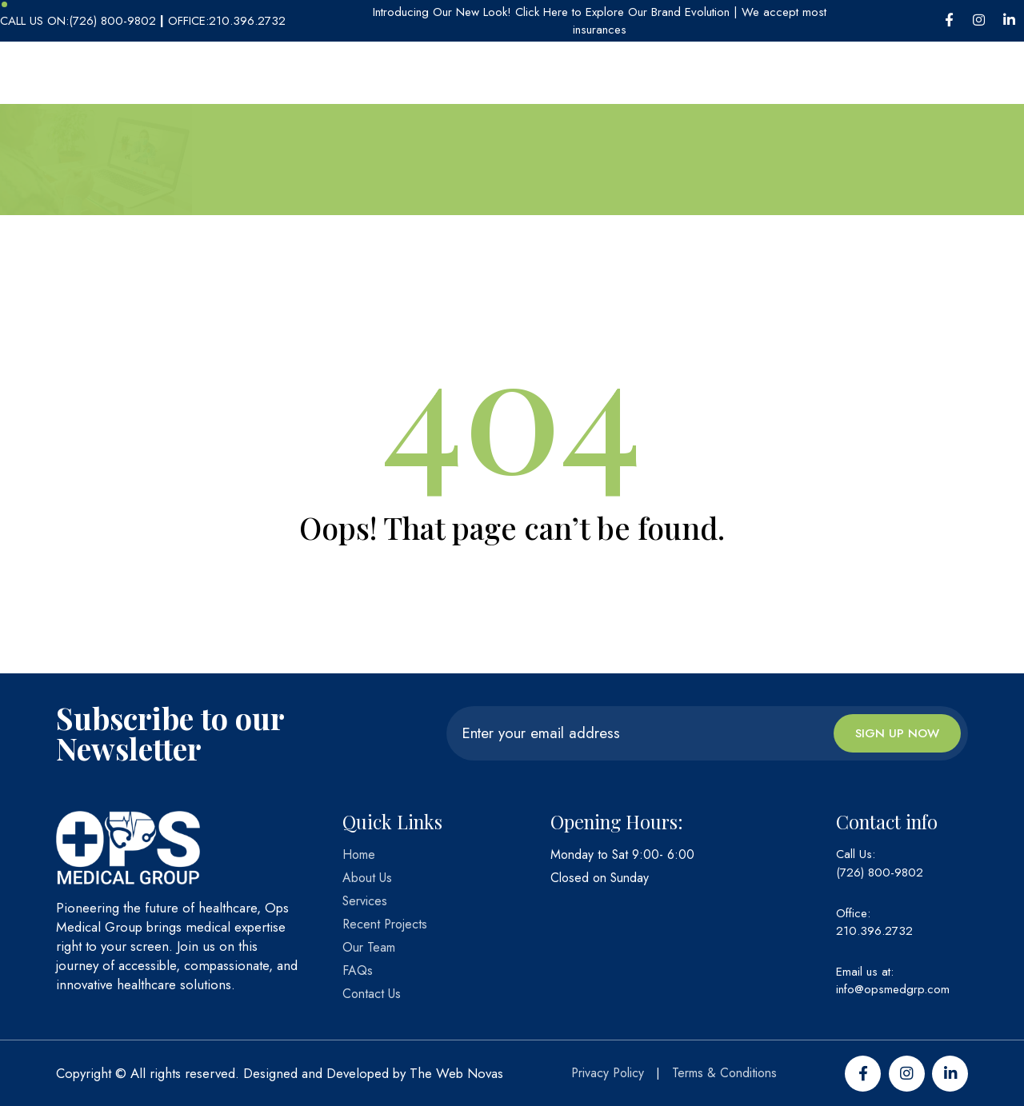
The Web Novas (456, 1073)
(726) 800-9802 (879, 872)
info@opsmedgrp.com (893, 989)
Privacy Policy (607, 1073)
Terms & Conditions (724, 1073)
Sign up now (897, 733)
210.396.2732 (874, 931)
